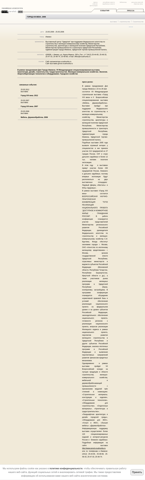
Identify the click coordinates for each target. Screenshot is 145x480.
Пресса (130, 10)
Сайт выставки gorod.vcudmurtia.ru (59, 64)
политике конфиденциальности (65, 468)
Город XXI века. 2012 (29, 96)
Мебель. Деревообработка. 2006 (34, 117)
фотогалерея (93, 5)
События (104, 10)
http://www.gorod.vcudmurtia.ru (93, 448)
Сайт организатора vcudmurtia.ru (58, 62)
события (94, 4)
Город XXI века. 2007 (29, 106)
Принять (137, 472)
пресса (95, 2)
